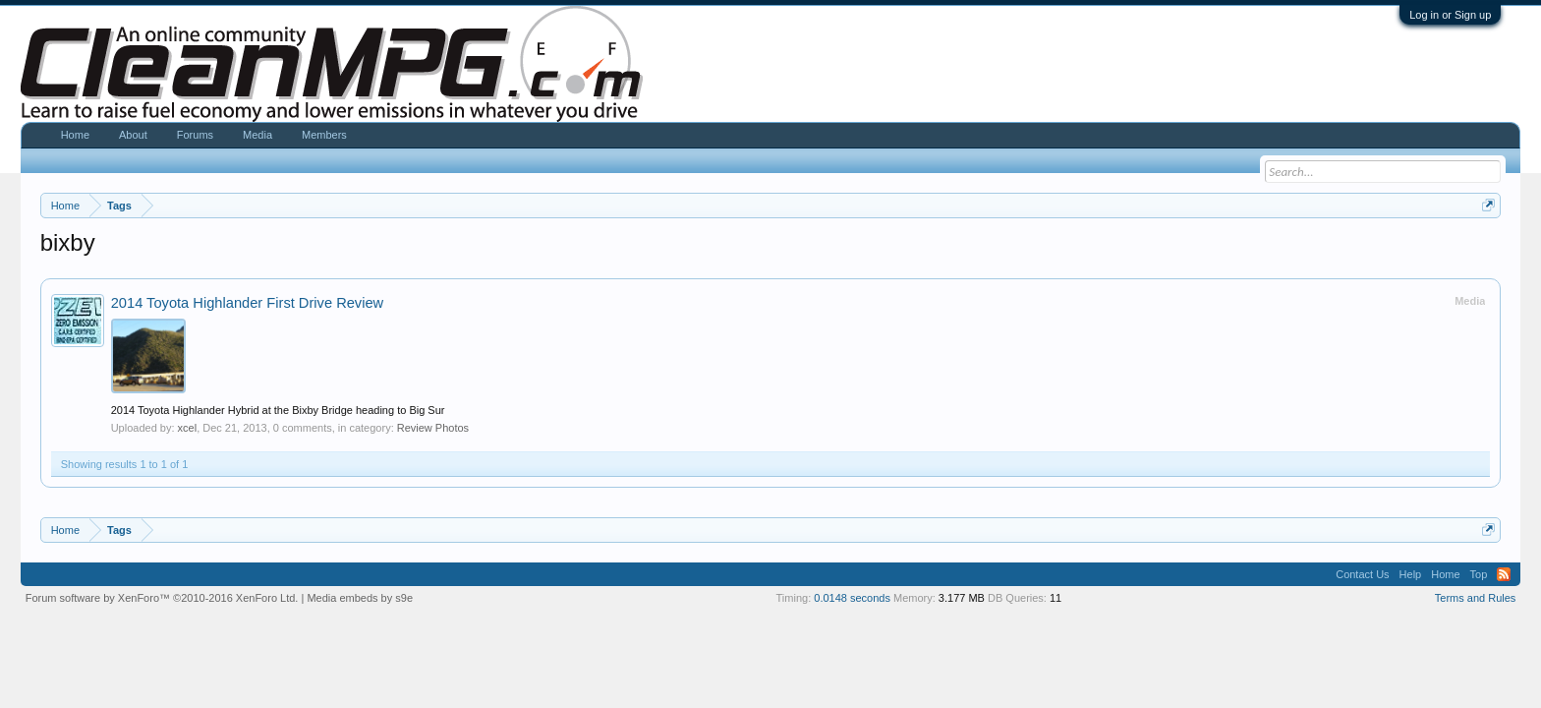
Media (257, 135)
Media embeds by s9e (360, 598)
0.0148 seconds (852, 598)
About (133, 135)
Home (75, 135)
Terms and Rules (1475, 598)
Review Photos (433, 428)
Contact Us (1362, 574)
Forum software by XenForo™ (162, 598)
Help (1410, 574)
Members (324, 135)
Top (1479, 574)
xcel (188, 428)
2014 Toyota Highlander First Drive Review (247, 303)
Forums (195, 135)
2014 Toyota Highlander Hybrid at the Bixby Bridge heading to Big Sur (278, 410)
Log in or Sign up (1450, 15)
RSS (1504, 574)
